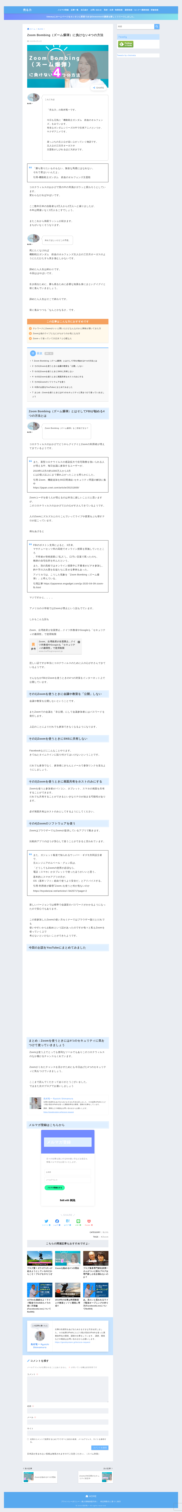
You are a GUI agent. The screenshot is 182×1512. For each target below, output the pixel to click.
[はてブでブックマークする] (68, 1223)
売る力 (27, 10)
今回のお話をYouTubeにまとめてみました (52, 387)
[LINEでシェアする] (78, 1223)
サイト (30, 1428)
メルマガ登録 (63, 10)
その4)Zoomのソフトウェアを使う (48, 382)
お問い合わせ (96, 10)
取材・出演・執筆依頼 (113, 10)
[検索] (156, 26)
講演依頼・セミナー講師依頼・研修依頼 (141, 10)
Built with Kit (67, 1200)
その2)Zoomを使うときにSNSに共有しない (53, 371)
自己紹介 (84, 10)
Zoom (105, 1237)
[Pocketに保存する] (89, 1223)
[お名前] (68, 1172)
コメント (32, 1374)
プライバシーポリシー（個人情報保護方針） (79, 1501)
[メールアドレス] (68, 1180)
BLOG (105, 1232)
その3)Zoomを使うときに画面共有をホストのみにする (57, 377)
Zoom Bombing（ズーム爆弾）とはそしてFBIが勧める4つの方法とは (64, 361)
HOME (91, 1496)
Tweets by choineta (126, 55)
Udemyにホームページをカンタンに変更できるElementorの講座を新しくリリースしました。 (91, 17)
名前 (30, 1406)
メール (31, 1417)
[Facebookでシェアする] (57, 1223)
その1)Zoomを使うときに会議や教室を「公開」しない (57, 366)
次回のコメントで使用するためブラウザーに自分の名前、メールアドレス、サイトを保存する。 (68, 1440)
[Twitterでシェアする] (46, 1223)
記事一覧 (74, 10)
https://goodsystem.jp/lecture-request (59, 1112)
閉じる (49, 353)
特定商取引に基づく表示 (110, 1501)
